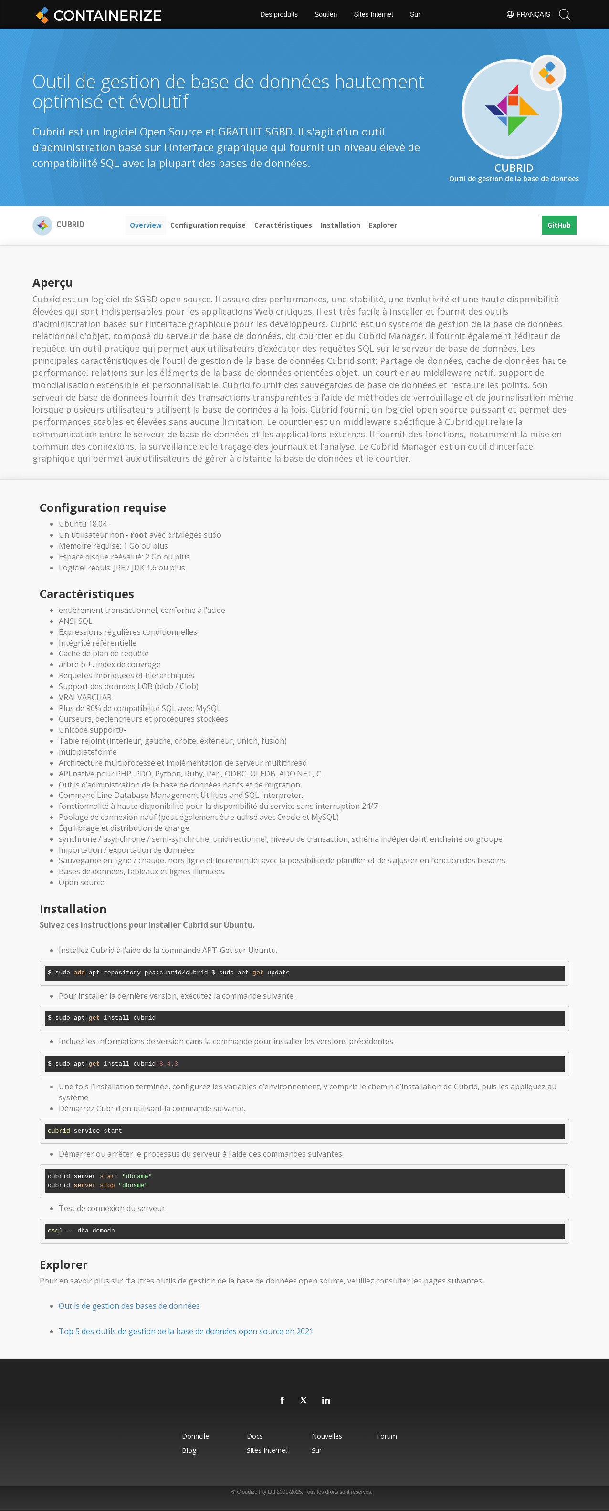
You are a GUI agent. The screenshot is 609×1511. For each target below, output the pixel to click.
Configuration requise (208, 224)
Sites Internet (373, 14)
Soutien (326, 14)
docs (255, 1435)
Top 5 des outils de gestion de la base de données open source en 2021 (186, 1331)
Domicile (195, 1435)
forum (387, 1435)
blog (189, 1450)
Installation (340, 224)
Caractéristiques (283, 224)
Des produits (279, 14)
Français (528, 14)
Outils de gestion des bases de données (129, 1306)
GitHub (559, 224)
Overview (146, 224)
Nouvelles (327, 1435)
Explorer (383, 224)
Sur (415, 14)
